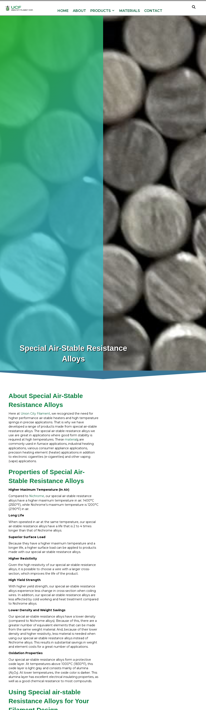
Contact (153, 11)
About (79, 11)
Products (102, 11)
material (71, 440)
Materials (129, 11)
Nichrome (36, 496)
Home (63, 11)
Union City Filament (35, 414)
